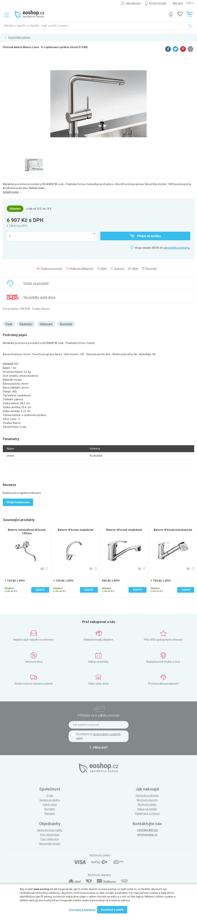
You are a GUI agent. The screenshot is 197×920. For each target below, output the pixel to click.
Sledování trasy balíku (49, 830)
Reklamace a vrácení (147, 813)
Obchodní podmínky (147, 795)
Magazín (50, 813)
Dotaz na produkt (36, 283)
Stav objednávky (49, 834)
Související (66, 323)
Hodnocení (46, 323)
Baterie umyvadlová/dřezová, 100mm (27, 531)
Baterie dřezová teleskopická (173, 529)
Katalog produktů (50, 800)
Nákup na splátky (147, 809)
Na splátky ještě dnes (40, 297)
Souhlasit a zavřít (112, 909)
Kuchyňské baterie (19, 37)
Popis (9, 323)
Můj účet (178, 3)
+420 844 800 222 (147, 830)
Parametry (26, 323)
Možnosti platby (147, 804)
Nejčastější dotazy (49, 843)
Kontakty (50, 809)
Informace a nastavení (82, 909)
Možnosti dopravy (147, 800)
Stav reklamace (49, 839)
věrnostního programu (177, 247)
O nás (49, 795)
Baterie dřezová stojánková (75, 529)
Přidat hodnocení (18, 502)
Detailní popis (12, 192)
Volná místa (50, 804)
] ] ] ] (190, 3)
